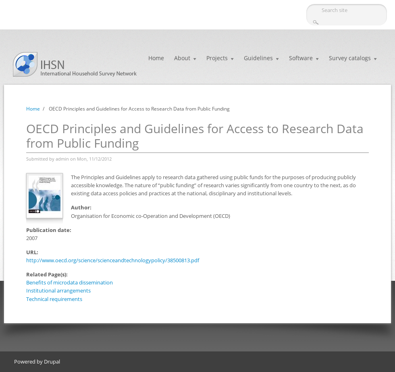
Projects (217, 58)
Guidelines (258, 58)
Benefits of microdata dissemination (69, 282)
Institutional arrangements (58, 290)
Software (301, 58)
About (182, 58)
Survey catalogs (350, 58)
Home (156, 58)
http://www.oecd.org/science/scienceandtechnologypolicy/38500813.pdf (112, 260)
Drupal (52, 361)
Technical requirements (54, 299)
